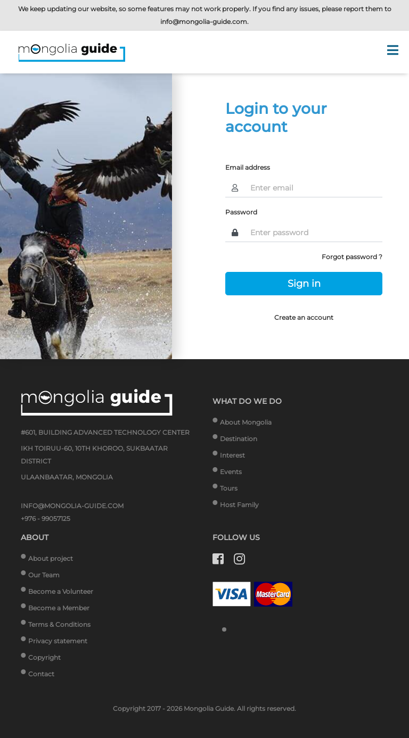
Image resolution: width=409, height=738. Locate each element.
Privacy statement (57, 641)
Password (241, 212)
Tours (229, 488)
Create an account (303, 317)
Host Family (239, 505)
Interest (232, 455)
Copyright (44, 657)
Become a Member (58, 608)
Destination (238, 439)
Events (231, 472)
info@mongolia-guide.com (203, 22)
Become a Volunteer (60, 591)
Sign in (304, 283)
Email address (247, 167)
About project (50, 558)
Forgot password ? (352, 257)
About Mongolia (246, 422)
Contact (41, 674)
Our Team (44, 575)
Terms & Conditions (59, 624)
